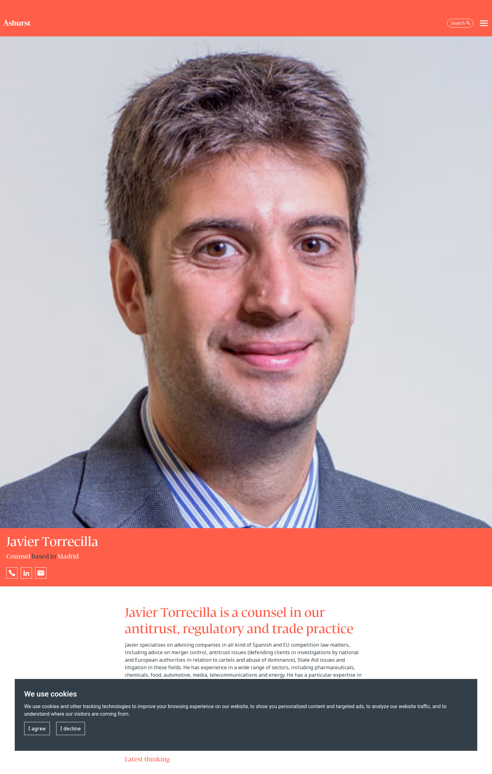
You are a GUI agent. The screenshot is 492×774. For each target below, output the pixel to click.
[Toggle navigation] (484, 23)
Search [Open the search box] (460, 23)
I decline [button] (70, 728)
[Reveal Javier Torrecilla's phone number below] (12, 573)
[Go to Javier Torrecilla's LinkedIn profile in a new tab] (26, 573)
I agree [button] (37, 728)
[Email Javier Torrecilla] (40, 573)
